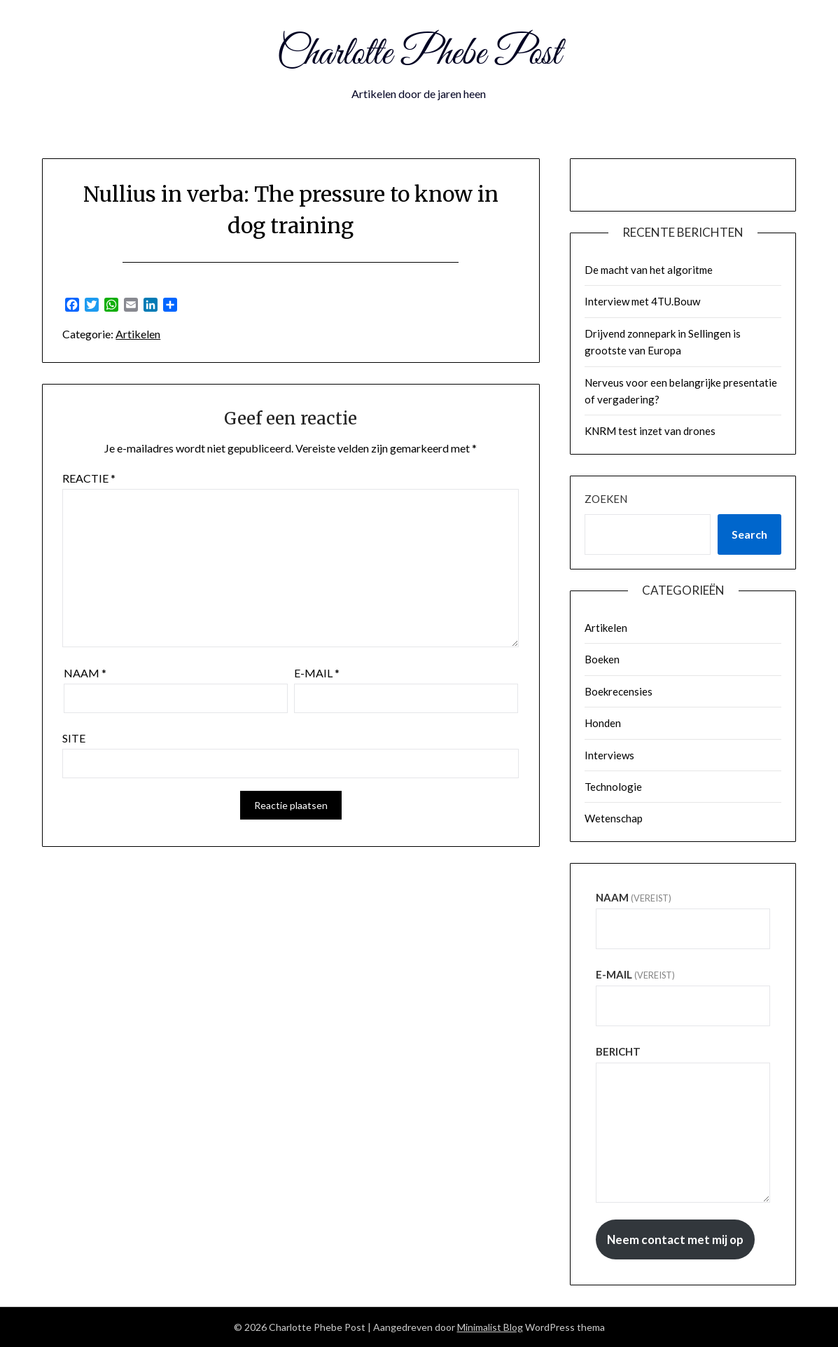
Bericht (618, 1051)
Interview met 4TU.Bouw (642, 301)
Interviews (609, 755)
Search (749, 534)
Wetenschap (614, 818)
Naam (85, 672)
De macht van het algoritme (649, 269)
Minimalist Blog (490, 1327)
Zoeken (606, 498)
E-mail (317, 672)
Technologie (613, 786)
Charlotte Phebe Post (419, 54)
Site (73, 738)
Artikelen (138, 333)
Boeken (602, 659)
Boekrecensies (618, 691)
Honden (603, 723)
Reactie (89, 478)
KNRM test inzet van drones (650, 430)
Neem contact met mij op (675, 1239)
